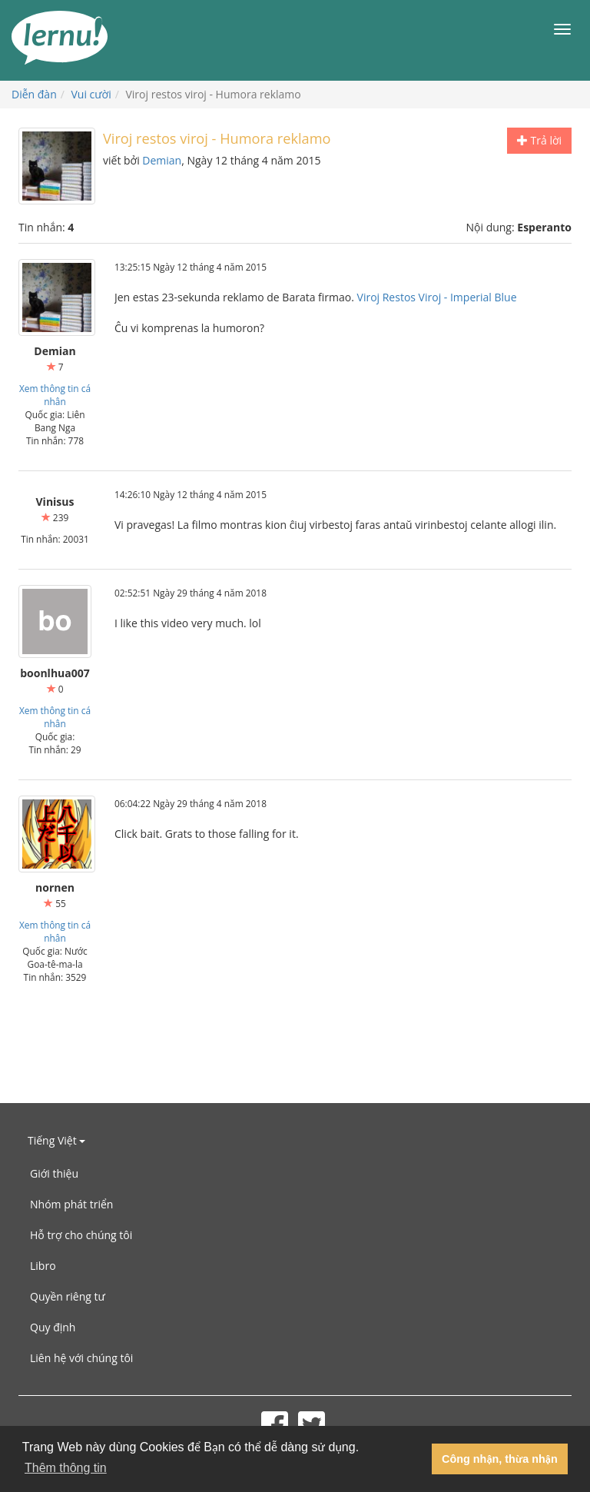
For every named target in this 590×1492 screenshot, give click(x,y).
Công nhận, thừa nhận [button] (500, 1459)
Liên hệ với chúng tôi (81, 1358)
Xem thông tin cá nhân (55, 394)
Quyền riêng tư (67, 1296)
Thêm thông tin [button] (66, 1467)
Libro (43, 1265)
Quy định (52, 1327)
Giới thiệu (54, 1173)
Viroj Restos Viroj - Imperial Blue (437, 297)
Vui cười (91, 94)
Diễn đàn (34, 94)
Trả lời (539, 140)
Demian (161, 160)
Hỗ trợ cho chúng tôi (81, 1235)
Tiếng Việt (56, 1140)
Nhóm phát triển (71, 1204)
